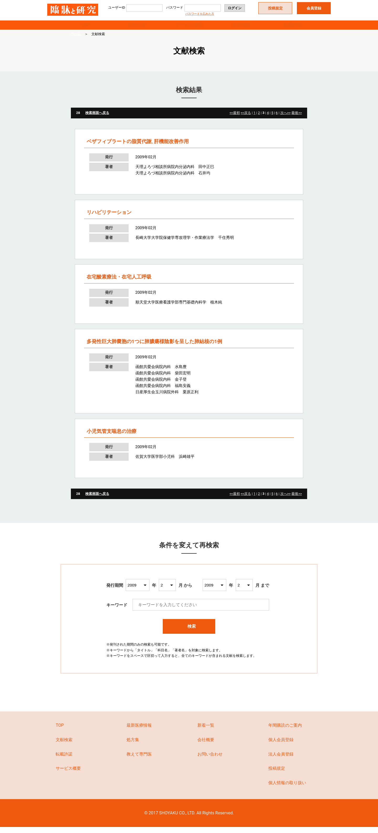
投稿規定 (275, 8)
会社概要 (205, 745)
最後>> (296, 119)
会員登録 (314, 8)
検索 (189, 632)
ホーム (76, 40)
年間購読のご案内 (285, 731)
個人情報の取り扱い (287, 789)
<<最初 (234, 119)
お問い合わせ (210, 760)
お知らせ (137, 28)
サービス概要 (189, 28)
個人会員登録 (280, 745)
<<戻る (246, 119)
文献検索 (241, 28)
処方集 (133, 745)
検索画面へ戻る (97, 119)
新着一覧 (205, 731)
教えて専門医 (139, 760)
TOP (85, 28)
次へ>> (285, 119)
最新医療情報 (139, 731)
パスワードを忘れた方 (199, 13)
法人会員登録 (280, 760)
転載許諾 (292, 28)
